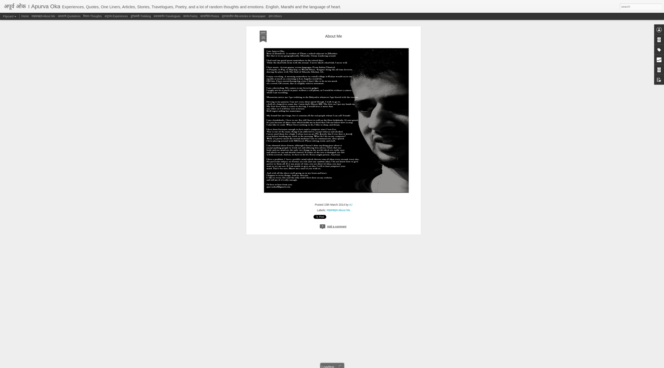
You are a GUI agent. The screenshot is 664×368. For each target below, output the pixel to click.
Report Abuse (356, 366)
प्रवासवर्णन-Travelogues (167, 16)
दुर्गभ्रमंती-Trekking (141, 16)
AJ (350, 94)
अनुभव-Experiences (116, 16)
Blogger (344, 366)
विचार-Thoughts (92, 16)
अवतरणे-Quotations (69, 16)
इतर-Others (275, 16)
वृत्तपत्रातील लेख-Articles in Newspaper (244, 16)
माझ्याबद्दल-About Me (338, 99)
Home (25, 16)
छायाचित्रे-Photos (209, 16)
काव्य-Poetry (190, 16)
